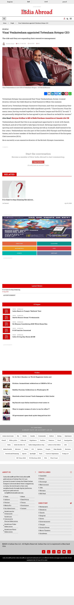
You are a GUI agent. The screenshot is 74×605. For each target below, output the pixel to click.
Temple (42, 559)
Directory (19, 278)
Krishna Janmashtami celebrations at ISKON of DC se (32, 418)
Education (43, 544)
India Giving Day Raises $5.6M (23, 371)
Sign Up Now (38, 196)
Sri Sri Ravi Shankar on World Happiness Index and (31, 411)
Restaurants (44, 541)
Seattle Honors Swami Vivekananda (25, 352)
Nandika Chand (8, 43)
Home (6, 23)
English (10, 2)
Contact (23, 543)
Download (20, 343)
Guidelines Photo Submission (10, 565)
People (13, 23)
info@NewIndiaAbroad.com (14, 527)
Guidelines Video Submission (10, 560)
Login (47, 200)
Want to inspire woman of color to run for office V (31, 443)
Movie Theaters (45, 565)
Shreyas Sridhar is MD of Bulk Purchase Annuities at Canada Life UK (40, 153)
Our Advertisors (9, 543)
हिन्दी (28, 2)
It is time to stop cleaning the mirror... (18, 234)
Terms (23, 537)
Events (19, 287)
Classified (54, 278)
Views (14, 343)
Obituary (54, 287)
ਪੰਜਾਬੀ (46, 2)
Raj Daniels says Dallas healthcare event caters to (30, 437)
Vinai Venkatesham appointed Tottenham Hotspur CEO (33, 23)
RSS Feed (43, 528)
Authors (7, 534)
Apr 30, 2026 (68, 238)
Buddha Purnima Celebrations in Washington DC (30, 424)
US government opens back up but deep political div (31, 450)
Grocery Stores (44, 562)
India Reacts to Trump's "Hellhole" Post (26, 346)
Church (42, 547)
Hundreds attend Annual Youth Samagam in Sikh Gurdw (33, 431)
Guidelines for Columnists (9, 547)
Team (6, 531)
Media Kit (7, 540)
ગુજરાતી (64, 2)
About (23, 531)
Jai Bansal (5, 238)
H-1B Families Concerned (21, 365)
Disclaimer (25, 540)
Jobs (54, 283)
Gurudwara (43, 568)
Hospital (43, 550)
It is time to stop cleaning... (11, 324)
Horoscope (43, 516)
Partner (7, 537)
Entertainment (45, 556)
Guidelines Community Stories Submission (11, 553)
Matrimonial (19, 283)
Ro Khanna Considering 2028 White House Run (29, 358)
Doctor (42, 553)
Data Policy (25, 534)
